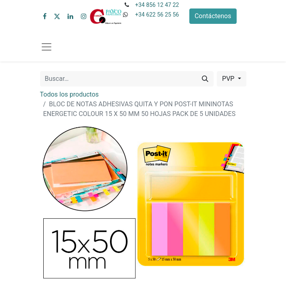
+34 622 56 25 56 (157, 14)
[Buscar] (205, 78)
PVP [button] (229, 78)
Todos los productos (69, 94)
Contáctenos (213, 16)
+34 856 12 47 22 (157, 5)
